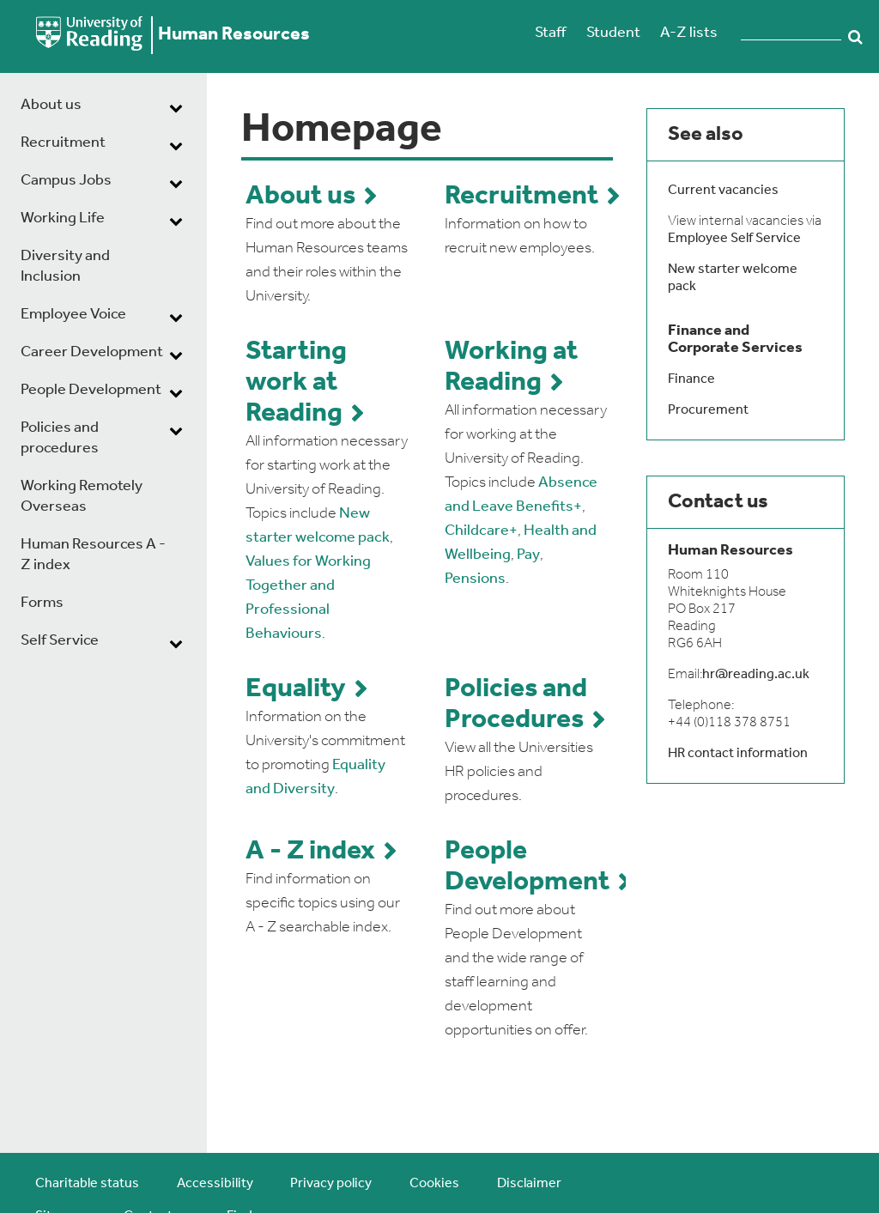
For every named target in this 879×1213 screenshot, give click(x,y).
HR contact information (738, 754)
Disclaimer (529, 1184)
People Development (91, 390)
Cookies (434, 1184)
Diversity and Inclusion (65, 266)
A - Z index (310, 851)
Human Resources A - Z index (93, 555)
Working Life (63, 218)
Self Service (60, 641)
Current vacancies (723, 190)
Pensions (475, 579)
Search (855, 37)
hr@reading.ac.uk (755, 675)
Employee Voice (73, 314)
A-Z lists (689, 33)
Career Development (92, 352)
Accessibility (215, 1184)
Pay (528, 555)
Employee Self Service (734, 239)
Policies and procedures (60, 438)
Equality (296, 689)
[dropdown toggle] (176, 107)
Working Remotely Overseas (81, 496)
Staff (550, 33)
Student (613, 33)
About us (51, 105)
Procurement (708, 410)
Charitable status (87, 1184)
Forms (42, 603)
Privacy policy (331, 1184)
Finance (691, 379)
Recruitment (63, 143)
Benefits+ (549, 507)
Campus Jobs (66, 181)
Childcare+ (481, 531)
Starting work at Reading (296, 383)
